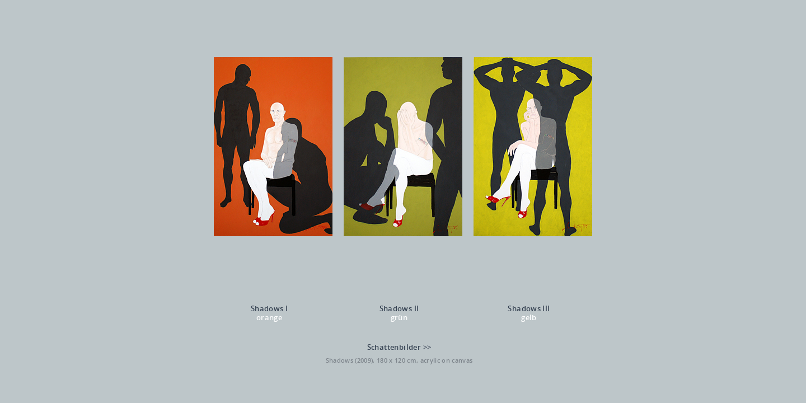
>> (427, 347)
